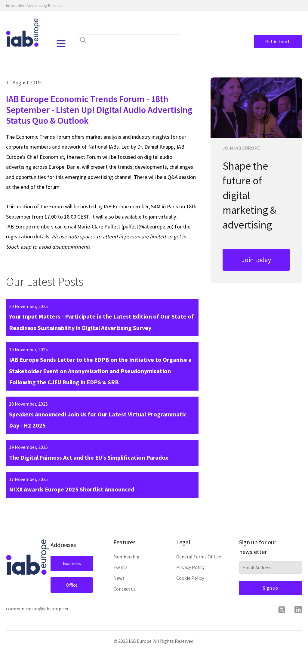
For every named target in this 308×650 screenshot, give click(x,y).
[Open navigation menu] (61, 43)
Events (120, 567)
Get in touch (278, 41)
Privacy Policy (190, 567)
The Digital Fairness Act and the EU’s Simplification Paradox (88, 457)
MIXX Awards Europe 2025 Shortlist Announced (71, 489)
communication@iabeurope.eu (37, 609)
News (119, 578)
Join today (256, 259)
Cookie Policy (190, 578)
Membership (126, 557)
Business (72, 563)
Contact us (124, 589)
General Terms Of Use (198, 557)
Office (72, 585)
